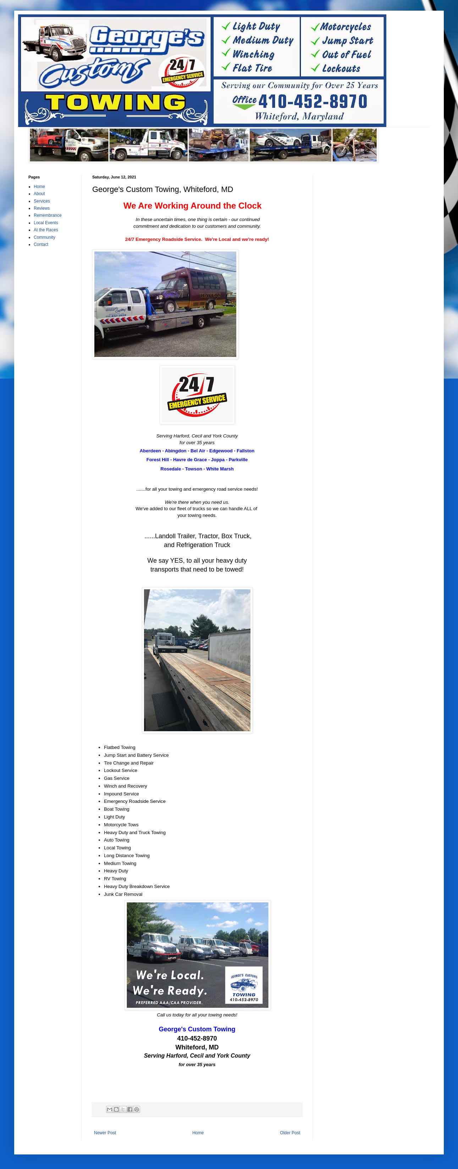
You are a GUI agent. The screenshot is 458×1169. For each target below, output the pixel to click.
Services (42, 201)
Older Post (290, 1132)
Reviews (42, 208)
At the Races (46, 229)
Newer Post (105, 1132)
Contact (41, 244)
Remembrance (48, 215)
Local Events (46, 222)
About (39, 193)
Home (198, 1132)
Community (44, 237)
